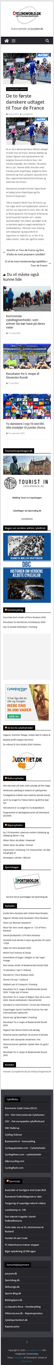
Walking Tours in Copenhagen (27, 497)
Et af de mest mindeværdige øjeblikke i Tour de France (28, 263)
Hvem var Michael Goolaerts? (17, 922)
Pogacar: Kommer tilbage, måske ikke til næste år (27, 735)
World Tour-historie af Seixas (17, 952)
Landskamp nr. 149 (15, 1209)
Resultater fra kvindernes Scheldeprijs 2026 (24, 622)
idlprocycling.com (14, 1161)
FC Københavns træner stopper (22, 1244)
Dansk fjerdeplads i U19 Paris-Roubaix (21, 935)
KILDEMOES (27, 519)
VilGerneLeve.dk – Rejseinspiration (24, 1313)
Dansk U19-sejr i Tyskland (15, 979)
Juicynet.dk (11, 1273)
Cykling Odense (13, 1134)
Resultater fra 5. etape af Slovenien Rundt (22, 375)
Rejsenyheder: (15, 825)
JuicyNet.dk (37, 28)
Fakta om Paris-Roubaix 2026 (17, 948)
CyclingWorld (27, 114)
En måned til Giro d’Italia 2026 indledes (22, 744)
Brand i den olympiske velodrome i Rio (21, 1039)
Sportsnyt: (14, 1181)
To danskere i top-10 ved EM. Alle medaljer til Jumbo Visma (25, 425)
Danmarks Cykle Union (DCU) (21, 1108)
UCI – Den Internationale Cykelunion (24, 1114)
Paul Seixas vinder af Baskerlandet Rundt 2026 (25, 965)
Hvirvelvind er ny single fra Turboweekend (23, 807)
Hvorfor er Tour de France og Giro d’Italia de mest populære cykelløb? (24, 252)
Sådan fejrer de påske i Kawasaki (19, 840)
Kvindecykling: (15, 610)
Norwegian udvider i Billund (16, 857)
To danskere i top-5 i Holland (17, 970)
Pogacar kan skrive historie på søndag (21, 1030)
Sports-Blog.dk (13, 1293)
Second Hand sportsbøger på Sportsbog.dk (26, 896)
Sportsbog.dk (12, 1280)
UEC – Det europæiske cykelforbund (24, 1121)
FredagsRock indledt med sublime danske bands (26, 795)
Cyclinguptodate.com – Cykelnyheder (25, 1148)
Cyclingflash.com (14, 1167)
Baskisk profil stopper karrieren (18, 739)
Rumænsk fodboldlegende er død (23, 1196)
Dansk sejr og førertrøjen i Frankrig (20, 1017)
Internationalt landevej (17, 89)
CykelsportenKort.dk (16, 1320)
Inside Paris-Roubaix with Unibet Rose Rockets (25, 913)
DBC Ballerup (12, 1128)
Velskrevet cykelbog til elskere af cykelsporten (25, 790)
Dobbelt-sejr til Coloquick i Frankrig (20, 984)
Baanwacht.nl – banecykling (20, 1141)
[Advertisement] (27, 657)
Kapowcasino (12, 1326)
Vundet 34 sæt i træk (16, 1238)
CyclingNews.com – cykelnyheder (23, 1154)
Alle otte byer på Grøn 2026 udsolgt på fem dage (26, 785)
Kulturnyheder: (15, 778)
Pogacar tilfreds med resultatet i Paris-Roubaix (25, 918)
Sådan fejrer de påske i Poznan (18, 845)
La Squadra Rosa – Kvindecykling (23, 1306)
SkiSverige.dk (12, 1286)
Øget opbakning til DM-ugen (20, 1251)
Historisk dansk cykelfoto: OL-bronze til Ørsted (25, 1034)
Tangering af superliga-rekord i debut (25, 1203)
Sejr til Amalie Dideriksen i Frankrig (20, 626)
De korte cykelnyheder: (20, 727)
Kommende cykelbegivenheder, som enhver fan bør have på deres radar (25, 321)
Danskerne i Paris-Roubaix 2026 (18, 974)
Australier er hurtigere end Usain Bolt (25, 1190)
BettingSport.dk (13, 1300)
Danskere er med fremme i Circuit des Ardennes (26, 1004)
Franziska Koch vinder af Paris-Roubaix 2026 (24, 617)
